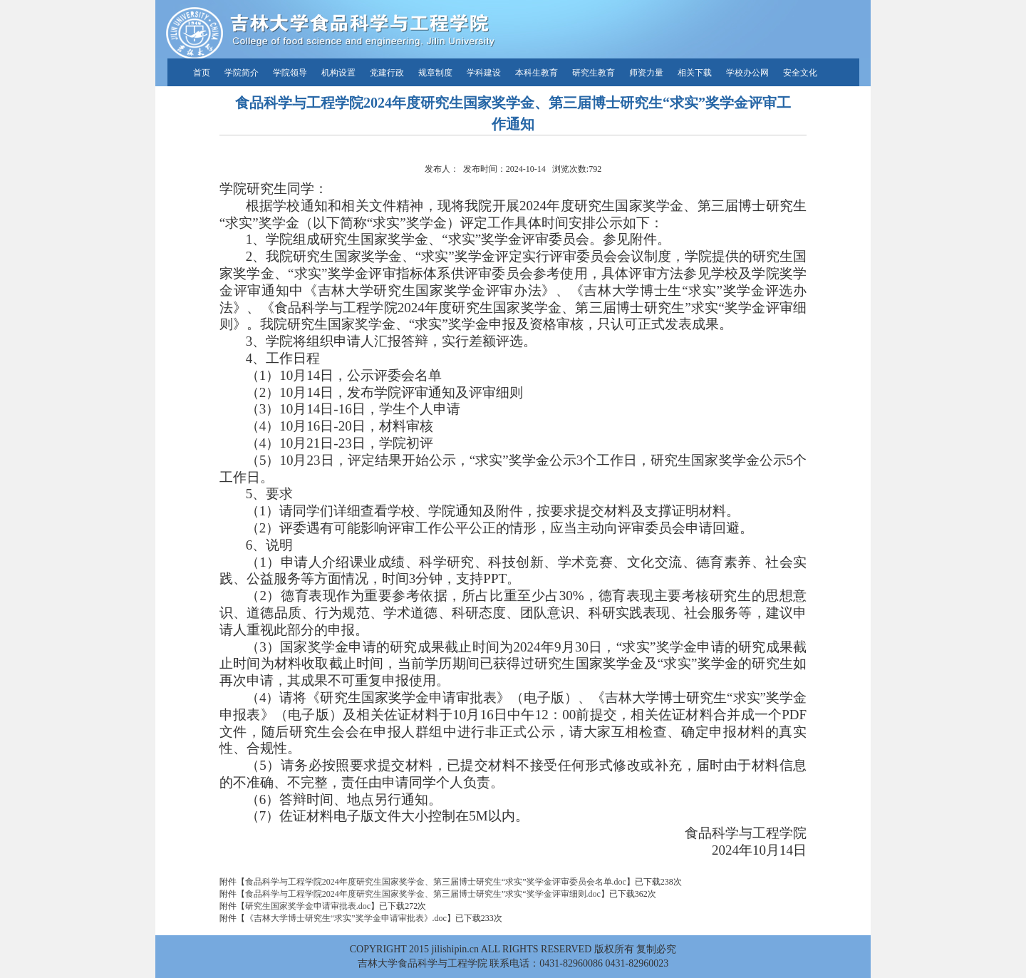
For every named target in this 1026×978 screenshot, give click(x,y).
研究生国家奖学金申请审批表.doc (307, 906)
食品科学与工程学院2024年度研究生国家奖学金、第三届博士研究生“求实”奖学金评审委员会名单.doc (435, 882)
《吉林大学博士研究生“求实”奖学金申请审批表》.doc (346, 918)
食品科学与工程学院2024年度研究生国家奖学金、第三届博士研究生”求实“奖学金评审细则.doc (423, 894)
